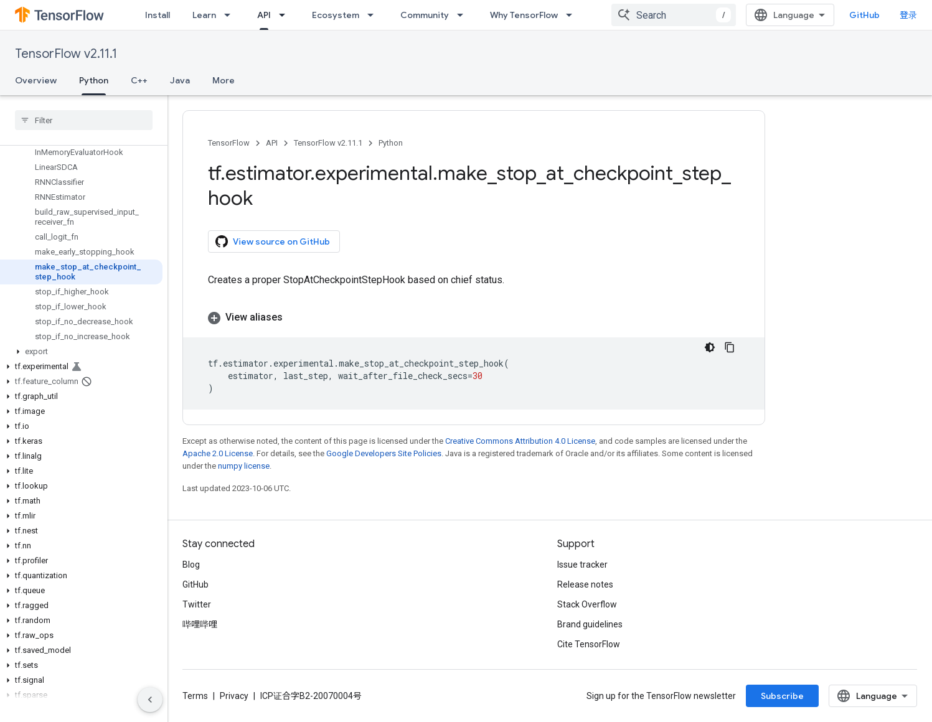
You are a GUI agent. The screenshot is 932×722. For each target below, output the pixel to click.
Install (157, 15)
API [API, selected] (264, 15)
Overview (36, 80)
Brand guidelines (590, 624)
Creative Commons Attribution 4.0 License (520, 441)
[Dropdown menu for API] (286, 15)
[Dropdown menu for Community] (464, 15)
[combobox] (673, 15)
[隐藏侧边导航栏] (150, 699)
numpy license (244, 466)
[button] (81, 351)
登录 (908, 15)
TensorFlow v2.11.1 (66, 54)
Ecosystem (335, 15)
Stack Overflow (587, 604)
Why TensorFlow (524, 15)
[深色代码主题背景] (710, 347)
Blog (191, 565)
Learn (204, 15)
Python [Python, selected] (93, 80)
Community (424, 15)
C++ (139, 80)
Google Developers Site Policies (383, 453)
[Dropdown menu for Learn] (231, 15)
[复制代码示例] (730, 347)
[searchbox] (84, 120)
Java (180, 80)
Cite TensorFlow (588, 644)
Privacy (234, 696)
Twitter (196, 604)
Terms (195, 696)
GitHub (864, 15)
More (223, 80)
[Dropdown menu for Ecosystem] (374, 15)
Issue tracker (582, 565)
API (272, 143)
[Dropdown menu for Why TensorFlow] (573, 15)
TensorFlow (229, 143)
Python (391, 143)
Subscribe (782, 695)
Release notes (585, 584)
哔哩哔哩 (199, 624)
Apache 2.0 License (217, 453)
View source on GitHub (272, 241)
